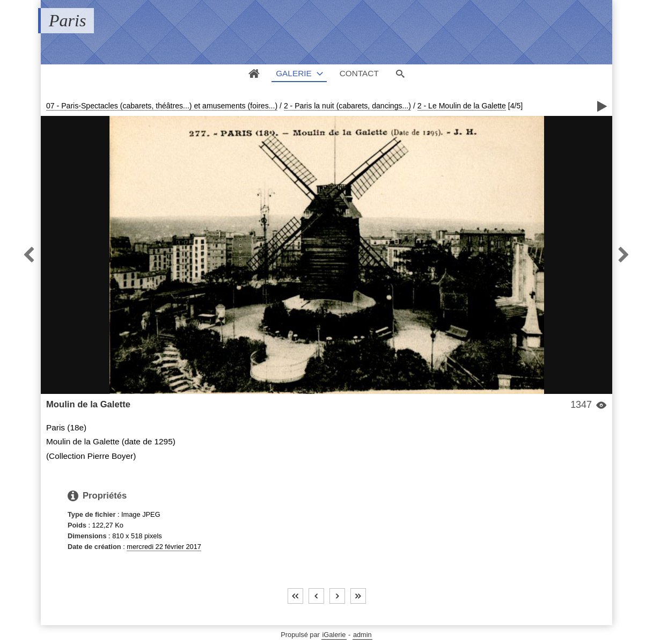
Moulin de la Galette (88, 404)
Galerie (294, 73)
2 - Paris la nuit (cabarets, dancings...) (347, 105)
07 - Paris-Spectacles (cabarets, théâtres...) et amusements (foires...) (161, 105)
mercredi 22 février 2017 (164, 547)
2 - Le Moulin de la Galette (461, 105)
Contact (359, 73)
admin (362, 635)
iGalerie (334, 635)
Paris (67, 20)
